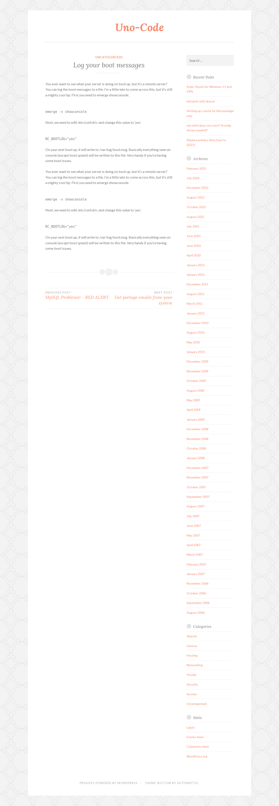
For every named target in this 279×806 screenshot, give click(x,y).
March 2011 (195, 303)
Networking (195, 665)
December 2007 (197, 468)
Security (192, 684)
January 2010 (196, 352)
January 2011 (196, 313)
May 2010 (193, 342)
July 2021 (193, 226)
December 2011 (197, 284)
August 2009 (195, 390)
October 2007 (196, 487)
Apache (192, 636)
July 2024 (193, 178)
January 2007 (196, 574)
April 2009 (194, 409)
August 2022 (195, 197)
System (192, 694)
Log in (191, 727)
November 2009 (197, 371)
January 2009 (196, 419)
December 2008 (197, 429)
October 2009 (196, 381)
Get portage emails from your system (141, 298)
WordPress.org (197, 756)
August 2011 (195, 294)
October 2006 (196, 593)
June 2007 (194, 525)
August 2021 (195, 217)
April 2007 (194, 545)
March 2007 (195, 554)
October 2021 (196, 207)
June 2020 (194, 245)
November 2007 (197, 477)
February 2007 (196, 564)
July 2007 (193, 516)
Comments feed (198, 746)
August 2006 (195, 612)
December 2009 (197, 361)
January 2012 (196, 274)
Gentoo (192, 646)
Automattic (188, 783)
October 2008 (196, 448)
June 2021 (194, 236)
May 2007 (193, 535)
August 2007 (195, 506)
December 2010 (197, 323)
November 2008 (197, 439)
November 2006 (197, 583)
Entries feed (195, 737)
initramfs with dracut (201, 101)
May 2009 (193, 400)
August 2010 (195, 332)
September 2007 (198, 496)
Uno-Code (139, 27)
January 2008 (196, 458)
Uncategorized (109, 57)
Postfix (191, 675)
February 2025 (196, 168)
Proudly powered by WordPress (109, 783)
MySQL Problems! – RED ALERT (77, 295)
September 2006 (198, 603)
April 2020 (194, 255)
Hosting (192, 655)
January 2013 (196, 265)
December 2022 (197, 187)
